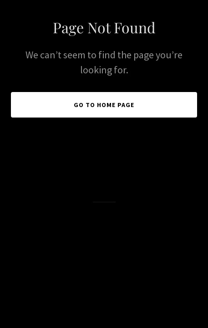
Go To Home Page (104, 105)
